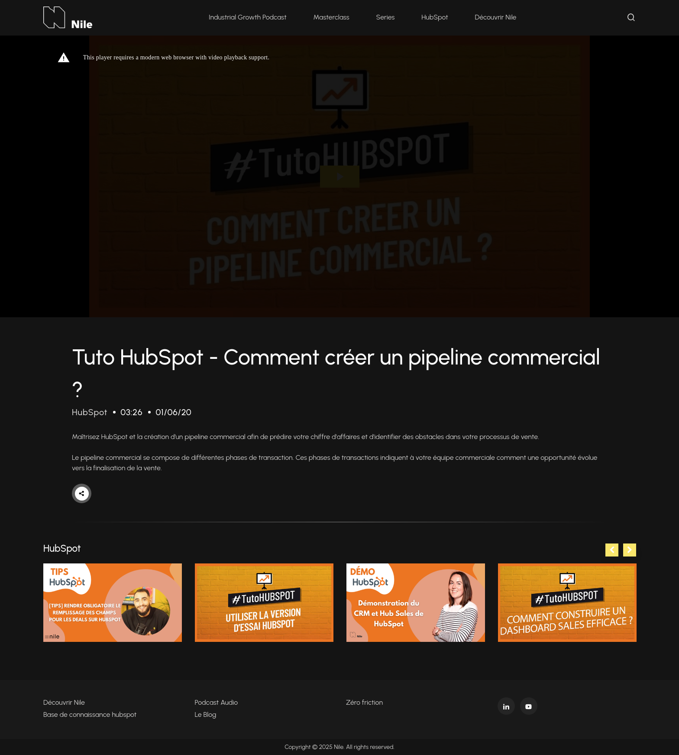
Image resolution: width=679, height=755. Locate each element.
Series (385, 17)
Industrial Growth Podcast (248, 17)
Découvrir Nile (496, 17)
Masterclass (331, 17)
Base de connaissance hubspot (89, 714)
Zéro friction (364, 702)
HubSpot (434, 17)
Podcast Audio (216, 702)
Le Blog (206, 714)
